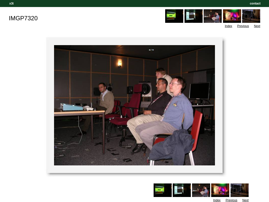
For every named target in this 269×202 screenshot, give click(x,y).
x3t (11, 3)
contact (255, 3)
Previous (243, 26)
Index (228, 26)
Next (257, 26)
